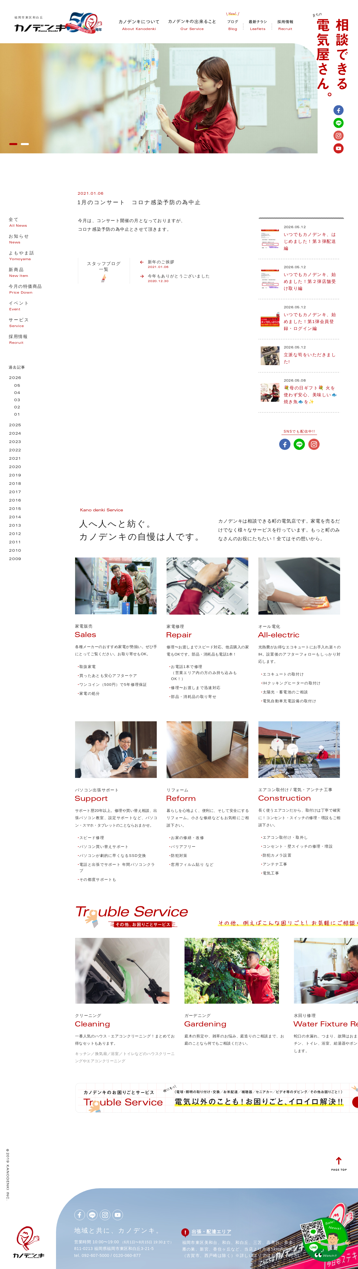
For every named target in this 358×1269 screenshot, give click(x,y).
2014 (15, 517)
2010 (15, 551)
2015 (15, 509)
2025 (15, 425)
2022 (15, 451)
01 (17, 415)
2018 (15, 484)
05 (17, 386)
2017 (15, 492)
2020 (15, 467)
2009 (15, 559)
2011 (15, 543)
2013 (15, 526)
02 (17, 408)
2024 (15, 434)
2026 (15, 378)
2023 (15, 442)
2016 (15, 501)
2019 (15, 476)
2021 (15, 459)
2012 (15, 534)
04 (17, 393)
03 (17, 400)
